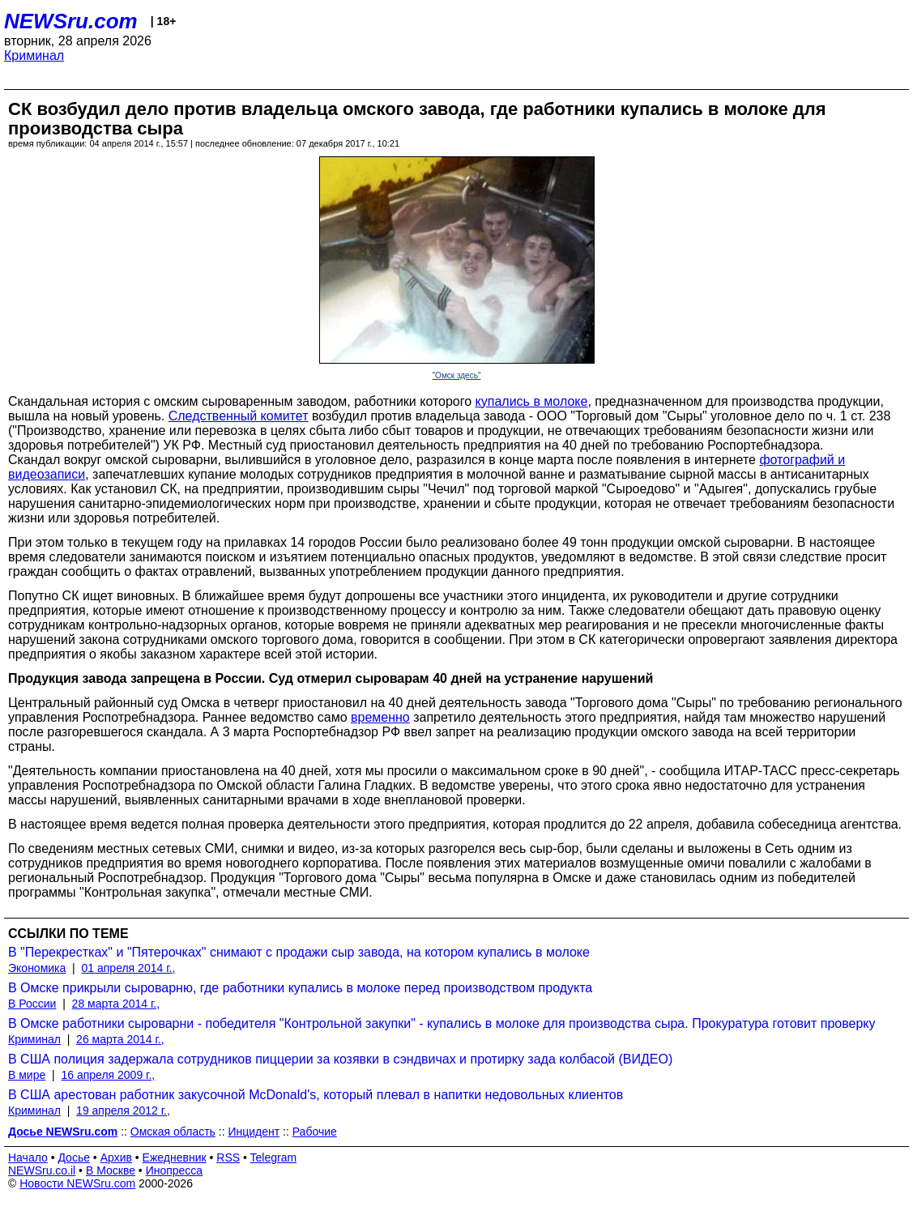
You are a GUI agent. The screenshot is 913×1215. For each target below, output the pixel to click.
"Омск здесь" (457, 375)
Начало (28, 1157)
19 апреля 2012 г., (123, 1110)
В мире (26, 1074)
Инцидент (253, 1131)
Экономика (37, 967)
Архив (116, 1157)
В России (32, 1003)
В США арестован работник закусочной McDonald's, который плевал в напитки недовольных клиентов (315, 1095)
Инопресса (174, 1170)
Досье (74, 1157)
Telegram (273, 1157)
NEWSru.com (71, 21)
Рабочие (314, 1131)
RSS (228, 1157)
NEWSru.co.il (41, 1170)
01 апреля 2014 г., (129, 967)
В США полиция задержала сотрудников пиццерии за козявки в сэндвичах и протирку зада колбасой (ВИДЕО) (340, 1059)
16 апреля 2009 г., (108, 1074)
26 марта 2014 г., (120, 1039)
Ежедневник (175, 1157)
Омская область (172, 1131)
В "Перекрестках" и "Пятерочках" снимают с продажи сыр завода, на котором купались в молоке (299, 952)
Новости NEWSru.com (77, 1183)
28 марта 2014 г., (116, 1003)
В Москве (110, 1170)
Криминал (34, 55)
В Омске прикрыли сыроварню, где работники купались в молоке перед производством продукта (300, 988)
